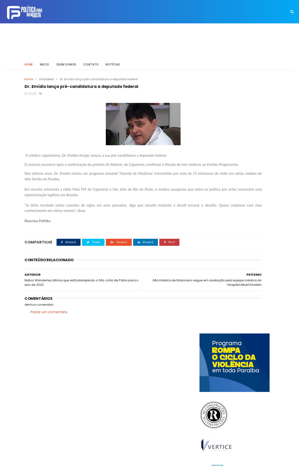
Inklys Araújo (133, 461)
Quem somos (66, 60)
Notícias (113, 60)
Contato (91, 60)
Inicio (44, 60)
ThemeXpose (51, 461)
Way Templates (87, 461)
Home (29, 60)
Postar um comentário (49, 315)
